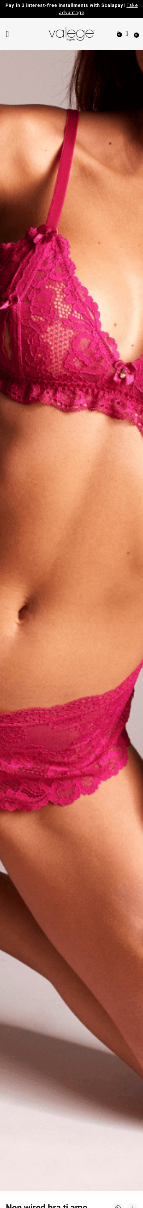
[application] (125, 1190)
